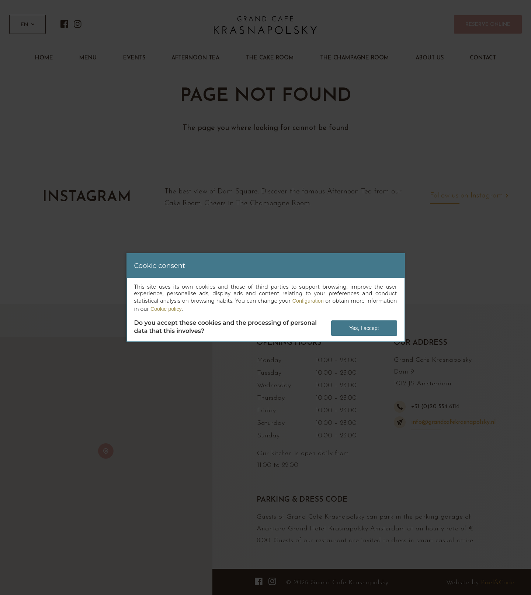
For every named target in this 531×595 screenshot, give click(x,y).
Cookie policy (165, 309)
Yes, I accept (364, 328)
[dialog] (265, 297)
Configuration (308, 301)
